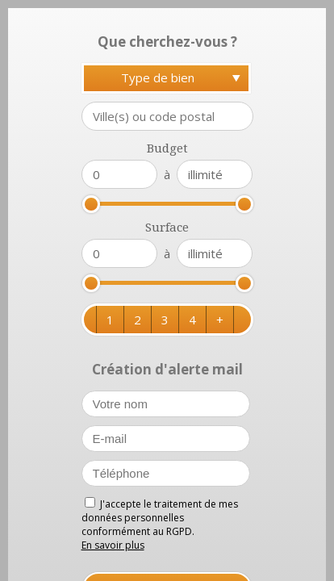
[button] (109, 319)
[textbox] (167, 116)
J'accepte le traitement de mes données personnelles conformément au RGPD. (159, 517)
